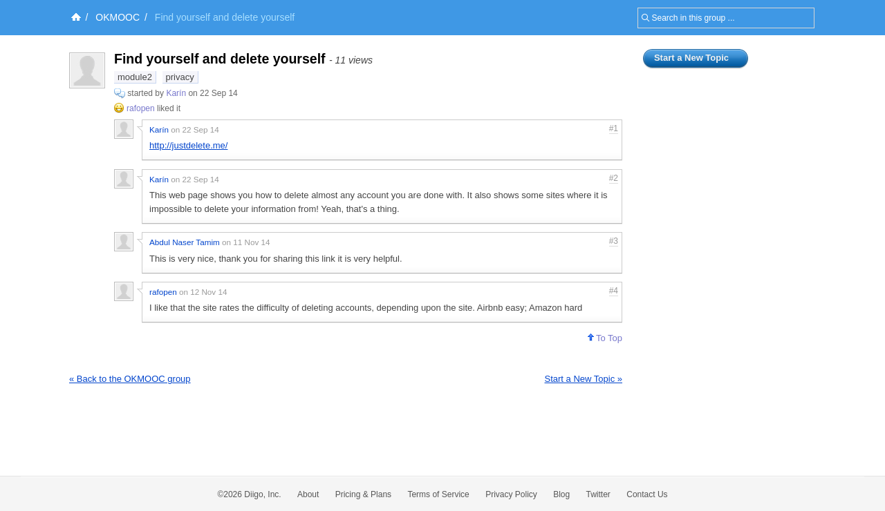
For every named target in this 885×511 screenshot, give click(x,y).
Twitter (598, 494)
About (308, 494)
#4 (613, 291)
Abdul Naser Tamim (184, 242)
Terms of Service (438, 494)
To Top (605, 338)
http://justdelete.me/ (188, 145)
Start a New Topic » (583, 379)
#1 (613, 128)
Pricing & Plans (363, 494)
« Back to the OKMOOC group (130, 379)
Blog (561, 494)
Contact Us (646, 494)
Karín (177, 93)
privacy (180, 77)
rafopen (141, 108)
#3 (613, 241)
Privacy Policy (511, 494)
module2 (135, 77)
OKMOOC (117, 17)
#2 (613, 178)
